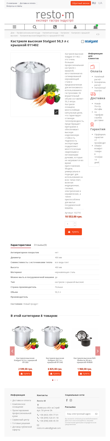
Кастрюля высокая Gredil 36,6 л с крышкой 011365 (55, 360)
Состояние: (17, 304)
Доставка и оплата (28, 3)
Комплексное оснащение (18, 405)
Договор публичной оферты (22, 428)
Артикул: (69, 212)
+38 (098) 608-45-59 (49, 420)
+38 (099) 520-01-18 (49, 417)
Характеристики (21, 245)
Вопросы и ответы (14, 6)
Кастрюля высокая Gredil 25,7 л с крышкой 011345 (85, 360)
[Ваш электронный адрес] (79, 414)
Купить (73, 231)
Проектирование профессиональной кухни (21, 413)
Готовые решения (21, 423)
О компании (12, 3)
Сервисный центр (20, 419)
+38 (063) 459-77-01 (49, 414)
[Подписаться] (96, 414)
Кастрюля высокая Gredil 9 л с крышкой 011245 (25, 360)
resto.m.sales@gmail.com (49, 428)
